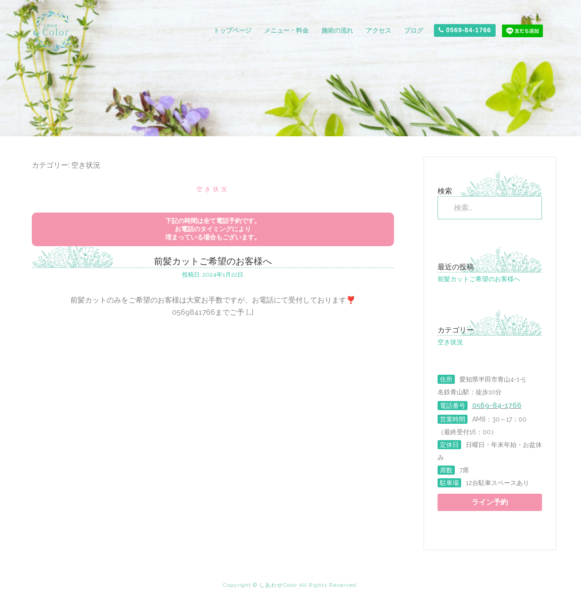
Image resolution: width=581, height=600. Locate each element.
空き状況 (213, 189)
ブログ (413, 30)
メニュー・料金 (286, 30)
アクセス (378, 30)
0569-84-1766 (464, 30)
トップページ (232, 30)
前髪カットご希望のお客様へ (213, 261)
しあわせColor (279, 585)
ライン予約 (490, 502)
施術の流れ (337, 30)
